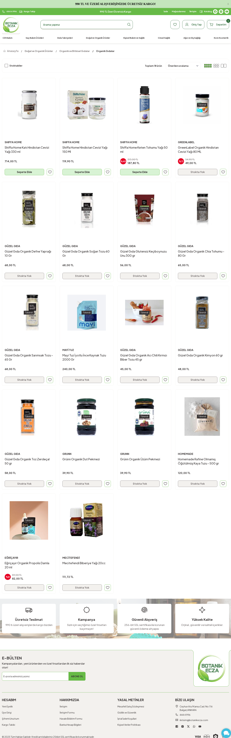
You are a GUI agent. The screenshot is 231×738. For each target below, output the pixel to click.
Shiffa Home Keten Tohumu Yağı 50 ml (144, 149)
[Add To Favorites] (50, 172)
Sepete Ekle (24, 172)
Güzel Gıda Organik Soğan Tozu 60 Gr (86, 253)
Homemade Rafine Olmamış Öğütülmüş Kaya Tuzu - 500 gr (198, 461)
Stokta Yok (198, 172)
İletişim (63, 706)
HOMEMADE (185, 453)
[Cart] (218, 24)
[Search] (86, 24)
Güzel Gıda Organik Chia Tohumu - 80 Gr (201, 253)
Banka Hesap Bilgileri (70, 724)
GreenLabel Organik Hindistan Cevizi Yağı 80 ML (198, 149)
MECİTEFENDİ (71, 557)
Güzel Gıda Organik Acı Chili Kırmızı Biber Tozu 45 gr (143, 357)
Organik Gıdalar (105, 51)
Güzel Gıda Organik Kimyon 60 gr (200, 355)
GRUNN (66, 453)
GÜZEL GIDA (12, 246)
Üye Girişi (7, 712)
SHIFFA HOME (13, 142)
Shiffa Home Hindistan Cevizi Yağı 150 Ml (84, 149)
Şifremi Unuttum (10, 718)
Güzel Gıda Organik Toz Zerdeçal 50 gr (27, 461)
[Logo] (11, 25)
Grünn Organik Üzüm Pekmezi (140, 459)
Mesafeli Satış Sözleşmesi (130, 706)
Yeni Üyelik (7, 706)
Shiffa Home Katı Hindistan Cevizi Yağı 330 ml (27, 149)
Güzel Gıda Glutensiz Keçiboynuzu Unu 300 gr (143, 253)
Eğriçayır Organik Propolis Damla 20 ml (27, 565)
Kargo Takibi (8, 724)
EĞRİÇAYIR (11, 557)
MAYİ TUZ (68, 350)
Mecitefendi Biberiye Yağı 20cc (84, 563)
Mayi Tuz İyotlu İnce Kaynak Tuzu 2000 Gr (84, 357)
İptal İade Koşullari (127, 718)
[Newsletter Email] (44, 676)
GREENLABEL (186, 142)
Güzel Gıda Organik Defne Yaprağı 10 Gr (28, 253)
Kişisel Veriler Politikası (129, 724)
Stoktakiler (15, 65)
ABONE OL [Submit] (77, 676)
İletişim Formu (67, 712)
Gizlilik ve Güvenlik (126, 712)
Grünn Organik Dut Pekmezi (81, 459)
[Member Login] (193, 24)
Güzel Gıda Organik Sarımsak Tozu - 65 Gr (29, 357)
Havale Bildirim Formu (71, 718)
